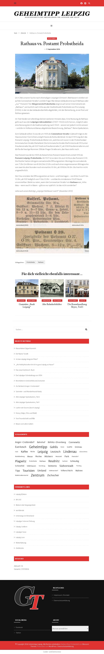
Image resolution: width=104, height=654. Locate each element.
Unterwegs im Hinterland (25, 516)
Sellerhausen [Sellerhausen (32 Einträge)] (31, 466)
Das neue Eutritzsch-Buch (25, 370)
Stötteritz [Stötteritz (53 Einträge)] (52, 466)
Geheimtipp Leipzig (35, 644)
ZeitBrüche (20, 548)
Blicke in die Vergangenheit (25, 505)
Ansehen (46, 300)
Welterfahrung (21, 543)
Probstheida (31, 262)
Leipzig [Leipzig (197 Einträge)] (43, 452)
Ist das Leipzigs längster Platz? (27, 359)
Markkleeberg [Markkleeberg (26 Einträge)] (19, 456)
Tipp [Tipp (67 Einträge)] (17, 470)
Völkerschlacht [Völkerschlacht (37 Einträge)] (67, 471)
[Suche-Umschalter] (89, 3)
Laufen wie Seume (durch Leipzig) (28, 408)
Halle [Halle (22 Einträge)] (16, 451)
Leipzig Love (20, 537)
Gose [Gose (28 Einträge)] (62, 447)
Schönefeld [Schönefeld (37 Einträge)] (19, 466)
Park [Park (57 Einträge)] (67, 456)
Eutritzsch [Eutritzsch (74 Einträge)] (20, 447)
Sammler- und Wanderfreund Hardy (29, 392)
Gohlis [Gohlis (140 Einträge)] (54, 447)
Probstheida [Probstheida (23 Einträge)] (33, 461)
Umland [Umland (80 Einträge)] (41, 470)
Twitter (18, 633)
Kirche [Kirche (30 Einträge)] (33, 452)
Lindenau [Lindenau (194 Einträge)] (70, 452)
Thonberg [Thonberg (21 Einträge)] (78, 466)
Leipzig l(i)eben (21, 494)
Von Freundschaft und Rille (25, 419)
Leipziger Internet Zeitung (25, 521)
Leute (82, 300)
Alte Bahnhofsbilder (52, 304)
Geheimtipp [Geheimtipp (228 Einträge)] (38, 447)
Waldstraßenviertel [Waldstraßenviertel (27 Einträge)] (21, 475)
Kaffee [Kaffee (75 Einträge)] (24, 451)
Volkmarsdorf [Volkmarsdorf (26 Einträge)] (53, 470)
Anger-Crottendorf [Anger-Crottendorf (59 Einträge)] (24, 442)
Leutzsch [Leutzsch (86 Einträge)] (56, 451)
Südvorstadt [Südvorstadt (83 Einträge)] (66, 465)
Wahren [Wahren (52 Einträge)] (79, 470)
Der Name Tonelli (22, 354)
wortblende (20, 510)
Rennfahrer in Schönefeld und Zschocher (30, 381)
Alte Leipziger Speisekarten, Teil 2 (28, 397)
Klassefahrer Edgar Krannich (26, 348)
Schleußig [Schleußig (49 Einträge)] (74, 461)
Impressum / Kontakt (61, 595)
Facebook (19, 627)
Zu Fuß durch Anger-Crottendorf (27, 386)
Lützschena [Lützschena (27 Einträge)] (83, 451)
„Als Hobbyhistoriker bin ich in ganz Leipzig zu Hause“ (35, 365)
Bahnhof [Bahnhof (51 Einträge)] (41, 442)
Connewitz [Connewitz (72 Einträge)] (74, 442)
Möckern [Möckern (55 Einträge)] (48, 456)
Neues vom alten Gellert (24, 424)
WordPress (53, 646)
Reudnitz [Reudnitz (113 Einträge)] (54, 461)
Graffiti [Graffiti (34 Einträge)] (69, 447)
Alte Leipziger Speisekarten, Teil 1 (27, 402)
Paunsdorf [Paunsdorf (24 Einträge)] (75, 456)
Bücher (21, 300)
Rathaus (40, 262)
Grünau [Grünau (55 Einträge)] (78, 447)
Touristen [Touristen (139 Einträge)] (29, 470)
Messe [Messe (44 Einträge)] (30, 456)
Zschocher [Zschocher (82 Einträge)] (53, 475)
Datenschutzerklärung (62, 601)
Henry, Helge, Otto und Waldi (26, 413)
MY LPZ (18, 500)
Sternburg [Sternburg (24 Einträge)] (42, 466)
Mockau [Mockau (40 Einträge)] (38, 456)
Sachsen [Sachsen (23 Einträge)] (64, 461)
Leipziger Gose (21, 532)
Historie (52, 38)
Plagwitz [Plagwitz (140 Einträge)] (20, 461)
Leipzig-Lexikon (21, 527)
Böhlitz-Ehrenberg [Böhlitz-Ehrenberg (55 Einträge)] (57, 442)
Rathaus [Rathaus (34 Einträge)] (42, 461)
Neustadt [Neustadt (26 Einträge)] (59, 456)
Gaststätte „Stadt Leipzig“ (27, 305)
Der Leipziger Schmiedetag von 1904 (29, 375)
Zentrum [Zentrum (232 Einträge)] (37, 475)
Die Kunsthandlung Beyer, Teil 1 (77, 305)
